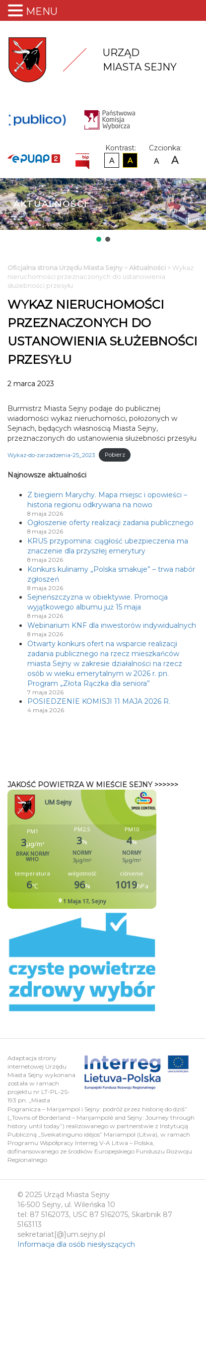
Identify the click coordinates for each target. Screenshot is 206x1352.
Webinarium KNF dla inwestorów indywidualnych (111, 625)
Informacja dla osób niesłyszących (76, 1244)
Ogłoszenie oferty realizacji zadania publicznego (110, 522)
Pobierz (115, 454)
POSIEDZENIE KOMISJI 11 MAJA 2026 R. (98, 701)
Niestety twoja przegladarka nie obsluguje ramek (106, 849)
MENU (42, 11)
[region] (103, 211)
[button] (98, 239)
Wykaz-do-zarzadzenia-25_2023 (51, 454)
